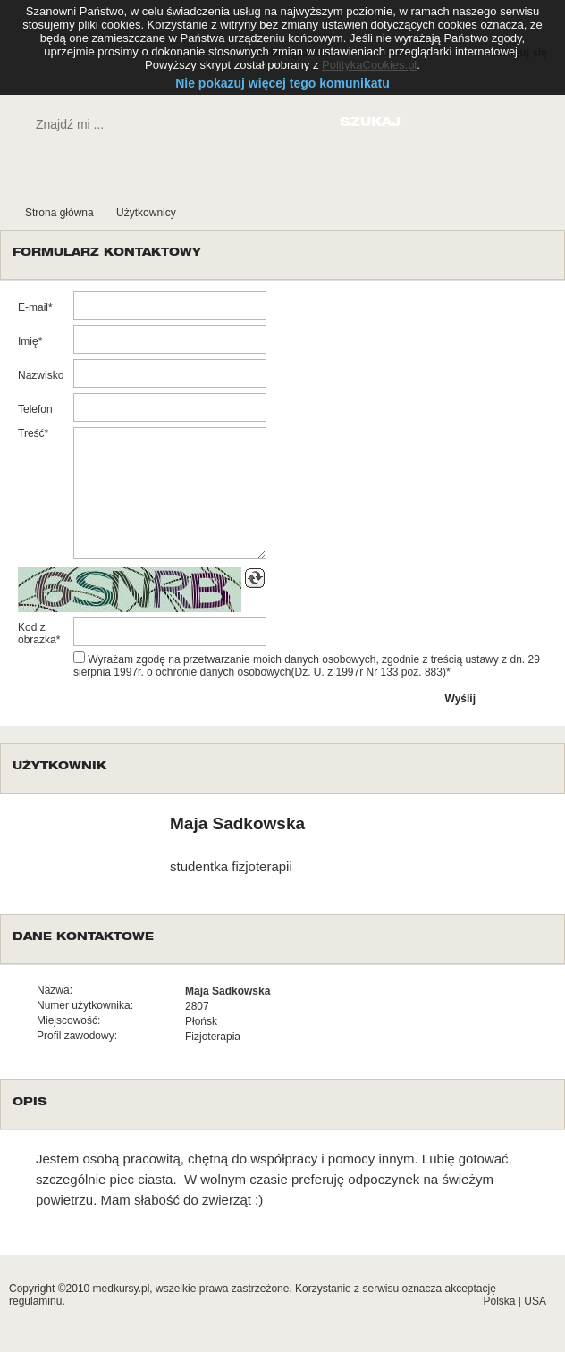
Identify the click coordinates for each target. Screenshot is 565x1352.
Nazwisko (40, 375)
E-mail (33, 307)
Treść (31, 433)
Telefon (35, 409)
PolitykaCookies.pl (369, 64)
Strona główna (59, 212)
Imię (28, 341)
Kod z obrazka (37, 633)
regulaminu (35, 1301)
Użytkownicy (146, 212)
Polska (499, 1301)
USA (535, 1301)
